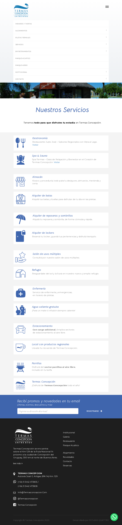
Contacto (67, 461)
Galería (66, 437)
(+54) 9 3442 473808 (28, 486)
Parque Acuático (22, 58)
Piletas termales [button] (61, 37)
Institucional (69, 432)
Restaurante (69, 441)
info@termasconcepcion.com (32, 492)
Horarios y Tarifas (23, 24)
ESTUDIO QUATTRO (99, 520)
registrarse (95, 411)
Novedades (68, 457)
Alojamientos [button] (61, 31)
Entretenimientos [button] (61, 51)
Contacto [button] (61, 79)
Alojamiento (69, 453)
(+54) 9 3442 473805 (27, 482)
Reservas (67, 465)
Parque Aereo (21, 65)
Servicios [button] (61, 44)
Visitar (35, 145)
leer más (18, 463)
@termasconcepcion (28, 498)
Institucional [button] (61, 72)
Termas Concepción (27, 505)
